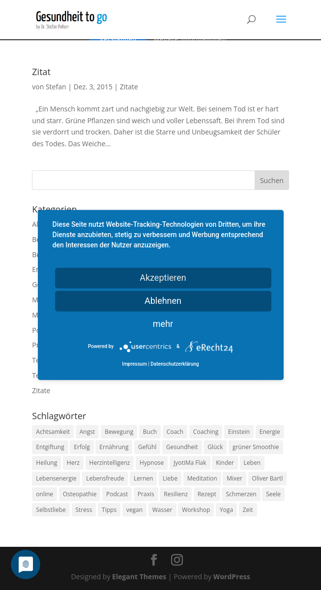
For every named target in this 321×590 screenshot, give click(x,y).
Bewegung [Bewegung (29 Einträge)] (119, 432)
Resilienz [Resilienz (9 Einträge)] (176, 494)
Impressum (134, 364)
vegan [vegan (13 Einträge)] (134, 510)
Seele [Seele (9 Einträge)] (273, 494)
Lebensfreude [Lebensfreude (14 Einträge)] (105, 478)
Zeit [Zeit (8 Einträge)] (248, 510)
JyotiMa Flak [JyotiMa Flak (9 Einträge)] (190, 462)
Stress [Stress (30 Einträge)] (84, 510)
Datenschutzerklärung (174, 364)
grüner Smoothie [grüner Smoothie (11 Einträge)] (256, 447)
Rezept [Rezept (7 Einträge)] (207, 494)
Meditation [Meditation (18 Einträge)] (202, 478)
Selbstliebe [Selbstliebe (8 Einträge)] (51, 510)
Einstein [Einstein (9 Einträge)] (239, 432)
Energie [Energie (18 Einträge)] (270, 432)
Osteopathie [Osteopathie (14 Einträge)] (80, 494)
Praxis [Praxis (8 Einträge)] (146, 494)
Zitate (129, 86)
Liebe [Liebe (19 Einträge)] (170, 478)
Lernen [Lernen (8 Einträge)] (143, 478)
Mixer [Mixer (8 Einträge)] (234, 478)
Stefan (56, 86)
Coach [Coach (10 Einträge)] (175, 432)
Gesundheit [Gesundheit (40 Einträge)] (182, 447)
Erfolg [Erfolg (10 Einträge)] (81, 447)
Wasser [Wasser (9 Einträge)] (162, 510)
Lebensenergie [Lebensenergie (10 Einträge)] (56, 478)
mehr (163, 324)
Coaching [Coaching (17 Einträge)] (205, 432)
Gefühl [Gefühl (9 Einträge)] (147, 447)
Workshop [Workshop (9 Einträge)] (196, 510)
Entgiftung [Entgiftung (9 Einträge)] (50, 447)
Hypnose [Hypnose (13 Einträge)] (152, 462)
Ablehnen (163, 300)
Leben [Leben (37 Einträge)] (252, 462)
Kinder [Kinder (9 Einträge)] (225, 462)
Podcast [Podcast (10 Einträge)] (117, 494)
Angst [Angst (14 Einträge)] (87, 432)
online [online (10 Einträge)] (44, 494)
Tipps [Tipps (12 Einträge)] (109, 510)
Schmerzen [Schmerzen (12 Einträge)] (241, 494)
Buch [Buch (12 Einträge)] (150, 432)
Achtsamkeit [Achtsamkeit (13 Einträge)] (53, 432)
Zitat (41, 72)
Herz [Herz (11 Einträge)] (73, 462)
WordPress (231, 576)
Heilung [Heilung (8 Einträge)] (46, 462)
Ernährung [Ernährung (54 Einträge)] (113, 447)
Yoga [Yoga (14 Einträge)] (226, 510)
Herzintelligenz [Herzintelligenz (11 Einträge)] (109, 462)
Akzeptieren (163, 277)
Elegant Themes (139, 576)
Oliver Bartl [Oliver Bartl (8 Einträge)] (267, 478)
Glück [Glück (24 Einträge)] (215, 447)
